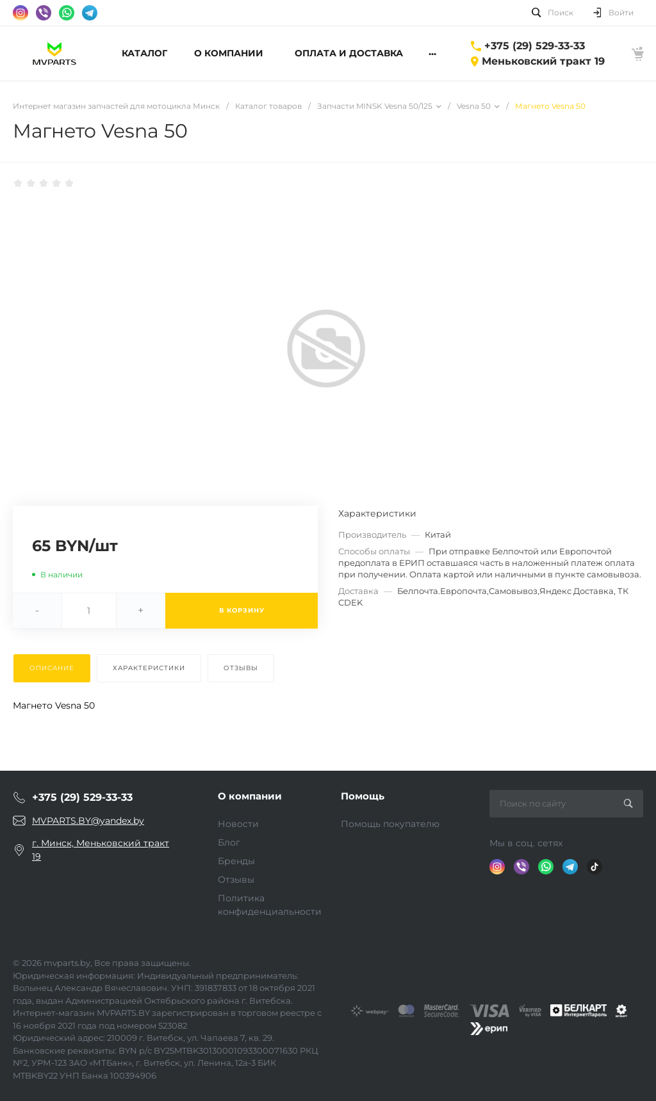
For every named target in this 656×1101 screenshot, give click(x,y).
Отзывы (236, 879)
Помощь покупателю (390, 824)
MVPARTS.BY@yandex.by (88, 820)
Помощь (362, 796)
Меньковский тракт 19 (543, 61)
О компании (250, 796)
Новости (238, 824)
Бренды (236, 861)
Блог (229, 842)
